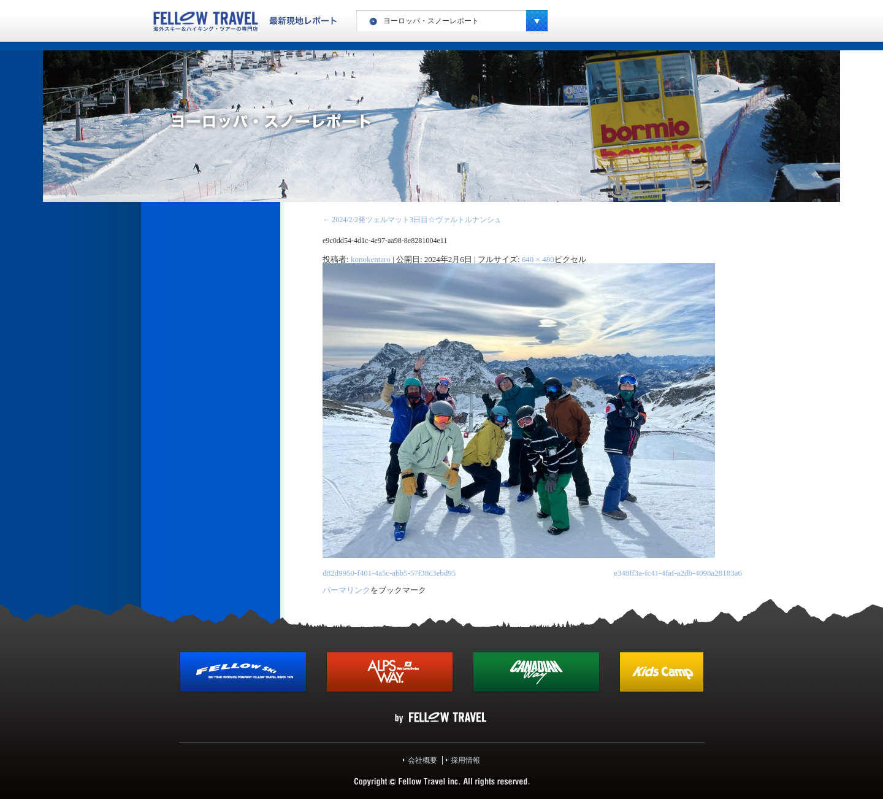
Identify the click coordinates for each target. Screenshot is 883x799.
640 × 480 (538, 259)
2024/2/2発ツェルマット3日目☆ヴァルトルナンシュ (412, 219)
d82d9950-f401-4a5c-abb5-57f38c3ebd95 (389, 572)
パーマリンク (346, 590)
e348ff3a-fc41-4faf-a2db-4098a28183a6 (678, 572)
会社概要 (422, 760)
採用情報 (465, 760)
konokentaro (371, 259)
